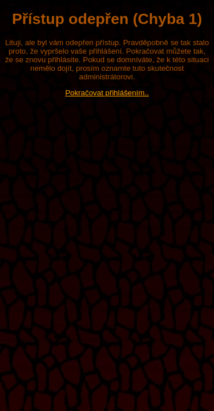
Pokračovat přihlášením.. (107, 92)
